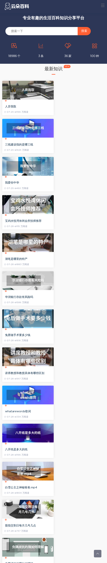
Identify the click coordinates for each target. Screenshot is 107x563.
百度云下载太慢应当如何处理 (74, 487)
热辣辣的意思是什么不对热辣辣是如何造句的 (77, 335)
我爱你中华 (13, 144)
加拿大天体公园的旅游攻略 (73, 449)
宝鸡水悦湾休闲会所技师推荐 (74, 144)
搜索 (84, 30)
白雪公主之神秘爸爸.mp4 (22, 297)
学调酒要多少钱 (15, 411)
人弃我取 (11, 106)
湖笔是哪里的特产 (17, 182)
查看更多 (53, 545)
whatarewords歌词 (18, 259)
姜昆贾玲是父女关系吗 (70, 525)
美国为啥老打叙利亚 (18, 487)
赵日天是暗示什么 (17, 525)
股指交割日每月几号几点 (71, 297)
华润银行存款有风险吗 (70, 182)
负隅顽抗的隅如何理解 (20, 335)
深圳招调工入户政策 (69, 411)
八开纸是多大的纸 (67, 259)
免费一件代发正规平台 (20, 373)
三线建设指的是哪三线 (70, 106)
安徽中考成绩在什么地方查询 (24, 449)
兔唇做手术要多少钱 (18, 221)
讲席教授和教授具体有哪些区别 (76, 221)
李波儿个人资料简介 (69, 373)
